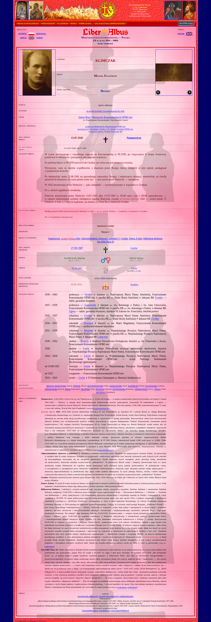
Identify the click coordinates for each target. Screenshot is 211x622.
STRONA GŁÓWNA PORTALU (27, 23)
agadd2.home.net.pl (126, 596)
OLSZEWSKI (151, 386)
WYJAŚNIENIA (62, 23)
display (23, 37)
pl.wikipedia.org (49, 546)
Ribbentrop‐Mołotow (152, 238)
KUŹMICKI (133, 386)
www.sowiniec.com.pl (90, 610)
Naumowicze (54, 238)
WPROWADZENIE (48, 23)
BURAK (76, 386)
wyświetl (22, 33)
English (181, 33)
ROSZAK (100, 389)
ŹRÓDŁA (73, 23)
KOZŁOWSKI (116, 386)
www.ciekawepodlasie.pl (120, 610)
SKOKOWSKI (141, 389)
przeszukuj (41, 33)
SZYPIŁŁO (101, 392)
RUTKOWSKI (119, 389)
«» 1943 (70, 238)
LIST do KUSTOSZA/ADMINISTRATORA (109, 23)
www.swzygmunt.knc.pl (105, 450)
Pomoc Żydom (135, 238)
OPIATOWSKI (51, 389)
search (39, 37)
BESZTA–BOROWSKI (56, 386)
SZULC (157, 389)
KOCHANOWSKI (95, 386)
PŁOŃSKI (85, 389)
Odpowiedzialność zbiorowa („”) (100, 238)
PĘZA (67, 389)
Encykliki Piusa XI (105, 241)
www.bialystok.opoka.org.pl (101, 408)
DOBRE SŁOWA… (86, 23)
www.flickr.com (104, 610)
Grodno (124, 238)
